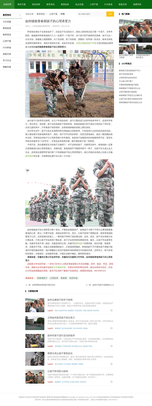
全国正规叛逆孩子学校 (86, 43)
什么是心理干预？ (126, 81)
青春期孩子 (42, 278)
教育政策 (65, 4)
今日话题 (7, 22)
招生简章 (36, 4)
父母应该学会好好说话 (128, 78)
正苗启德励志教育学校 (41, 26)
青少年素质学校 (59, 267)
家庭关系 (123, 4)
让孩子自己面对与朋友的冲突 (130, 99)
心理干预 (94, 4)
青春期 (64, 278)
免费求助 (137, 4)
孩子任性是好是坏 (126, 74)
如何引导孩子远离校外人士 (103, 285)
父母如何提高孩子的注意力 (143, 56)
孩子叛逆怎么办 (77, 346)
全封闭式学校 (74, 382)
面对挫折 (29, 156)
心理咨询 (54, 278)
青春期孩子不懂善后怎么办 (129, 88)
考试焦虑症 (78, 310)
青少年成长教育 (67, 328)
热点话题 (79, 4)
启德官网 (7, 4)
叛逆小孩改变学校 (61, 310)
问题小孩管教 (87, 310)
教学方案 (22, 4)
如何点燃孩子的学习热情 (128, 40)
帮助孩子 (80, 243)
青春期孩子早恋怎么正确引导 (130, 95)
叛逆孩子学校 (87, 346)
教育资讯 (50, 4)
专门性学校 (67, 364)
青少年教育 (58, 364)
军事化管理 (67, 346)
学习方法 (7, 60)
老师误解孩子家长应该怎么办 (130, 102)
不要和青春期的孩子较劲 (129, 85)
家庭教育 (71, 310)
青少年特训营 (77, 328)
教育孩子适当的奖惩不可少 (129, 71)
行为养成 (108, 4)
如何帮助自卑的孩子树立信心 (43, 285)
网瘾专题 (7, 67)
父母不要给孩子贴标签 (128, 92)
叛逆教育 (75, 364)
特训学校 (73, 278)
